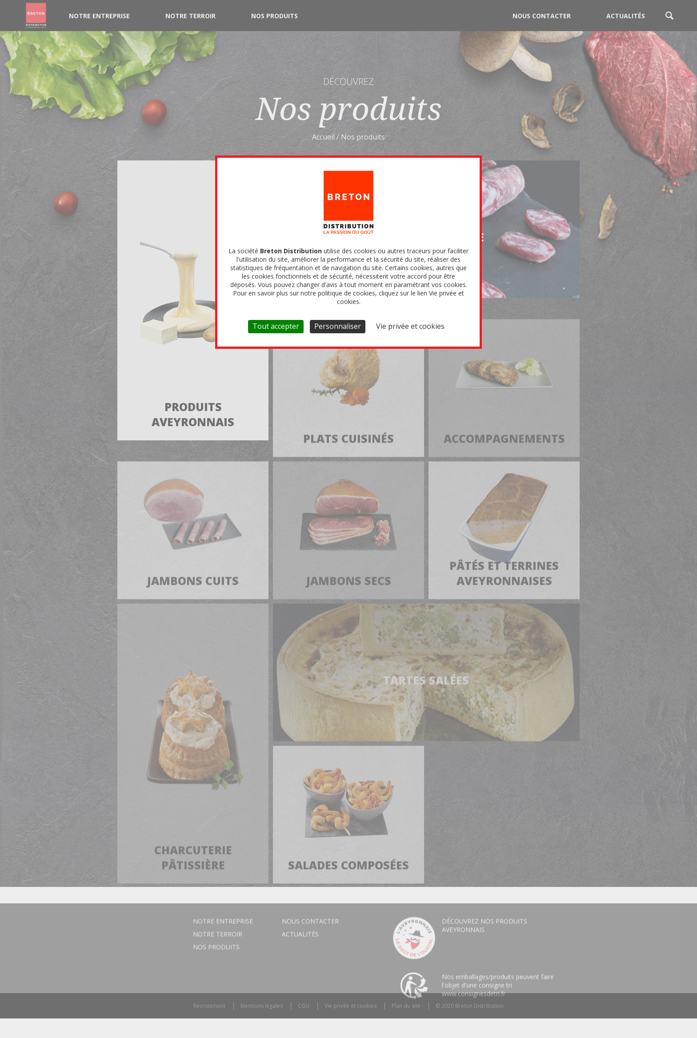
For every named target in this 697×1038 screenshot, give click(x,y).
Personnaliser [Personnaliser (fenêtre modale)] (337, 326)
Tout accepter (275, 326)
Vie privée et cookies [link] (410, 326)
